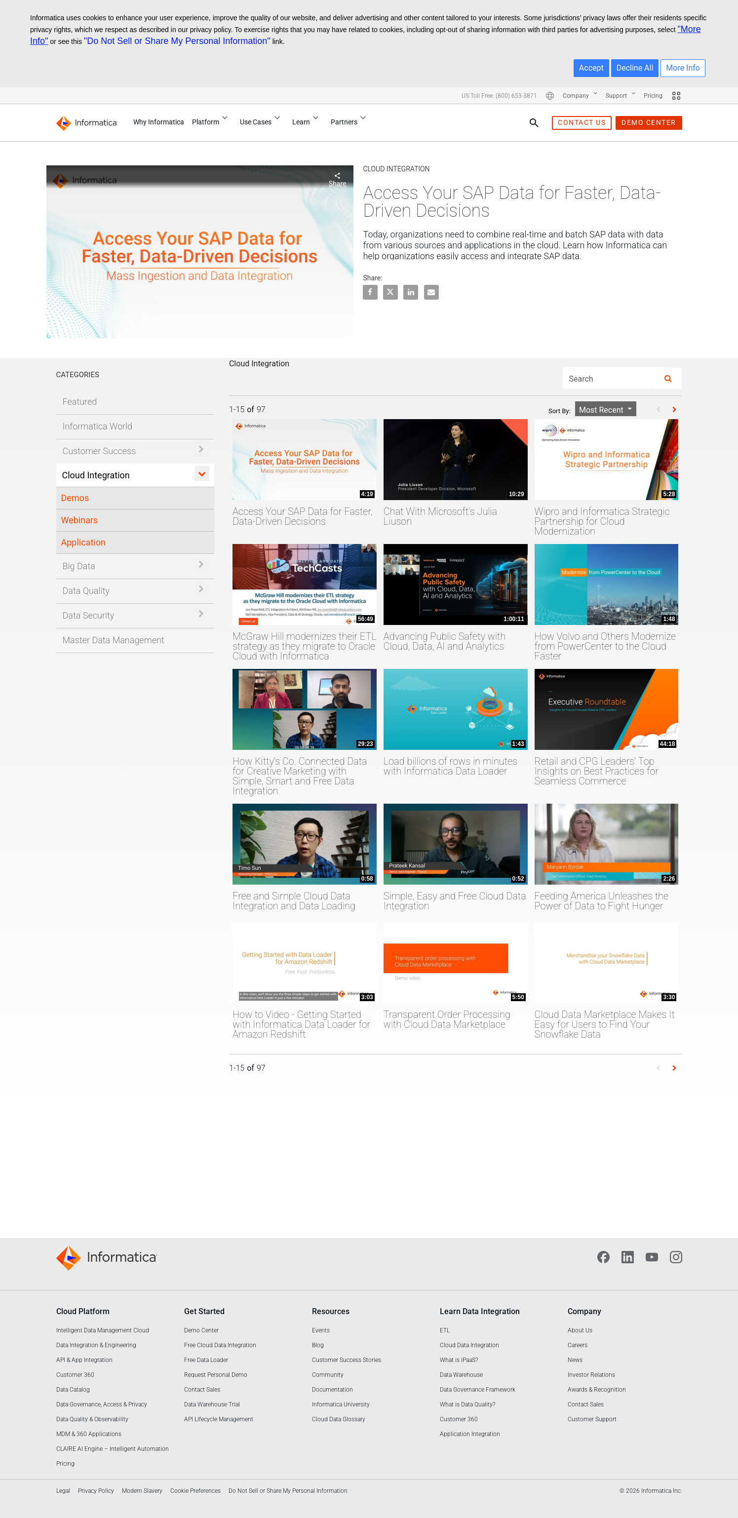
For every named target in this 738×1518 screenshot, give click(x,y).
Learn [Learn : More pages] (307, 121)
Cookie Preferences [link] (195, 1490)
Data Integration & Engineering (96, 1345)
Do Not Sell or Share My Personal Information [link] (288, 1490)
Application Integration (470, 1434)
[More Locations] (550, 96)
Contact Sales (202, 1389)
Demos (75, 498)
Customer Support (592, 1419)
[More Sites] (676, 96)
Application (83, 542)
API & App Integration (84, 1360)
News (575, 1360)
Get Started (204, 1311)
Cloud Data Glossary (338, 1419)
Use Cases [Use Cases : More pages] (262, 121)
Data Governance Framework (477, 1389)
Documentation (332, 1389)
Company (584, 1311)
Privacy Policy (96, 1490)
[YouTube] (652, 1256)
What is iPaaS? (459, 1360)
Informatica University (341, 1404)
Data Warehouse (461, 1374)
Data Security (89, 615)
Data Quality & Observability (92, 1419)
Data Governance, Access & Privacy (101, 1404)
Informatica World (98, 426)
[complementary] (288, 1496)
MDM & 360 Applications (88, 1434)
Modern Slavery (142, 1490)
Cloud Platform (83, 1311)
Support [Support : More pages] (621, 95)
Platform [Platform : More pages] (212, 121)
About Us (580, 1330)
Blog (318, 1345)
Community (328, 1374)
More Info (683, 68)
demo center (648, 122)
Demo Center (201, 1330)
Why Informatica (158, 122)
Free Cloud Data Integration (220, 1345)
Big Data (79, 566)
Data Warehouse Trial (212, 1404)
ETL (445, 1330)
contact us (582, 122)
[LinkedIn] (627, 1256)
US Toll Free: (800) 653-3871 (499, 95)
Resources (331, 1311)
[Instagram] (676, 1256)
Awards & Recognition (597, 1389)
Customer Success (99, 451)
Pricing (653, 95)
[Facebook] (603, 1256)
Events (321, 1330)
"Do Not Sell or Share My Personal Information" (177, 41)
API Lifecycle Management (218, 1419)
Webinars (79, 520)
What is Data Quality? (467, 1404)
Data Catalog (73, 1389)
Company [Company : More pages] (580, 95)
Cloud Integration (96, 475)
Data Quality (86, 590)
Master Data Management (113, 640)
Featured (80, 401)
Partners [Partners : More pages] (350, 121)
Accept (591, 68)
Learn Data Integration (480, 1311)
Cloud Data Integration (469, 1345)
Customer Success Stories (346, 1360)
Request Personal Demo (215, 1374)
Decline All (635, 68)
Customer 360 (75, 1374)
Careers (577, 1345)
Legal (63, 1490)
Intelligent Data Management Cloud (102, 1330)
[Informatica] (88, 122)
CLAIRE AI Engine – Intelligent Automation (112, 1448)
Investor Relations (591, 1374)
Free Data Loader (206, 1360)
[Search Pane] (534, 123)
